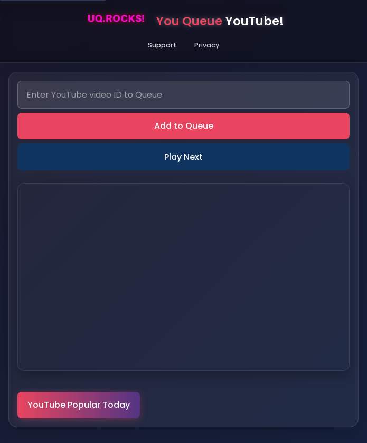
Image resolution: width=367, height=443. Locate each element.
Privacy (206, 45)
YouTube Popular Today (78, 405)
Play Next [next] (183, 157)
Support (162, 45)
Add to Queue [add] (183, 126)
